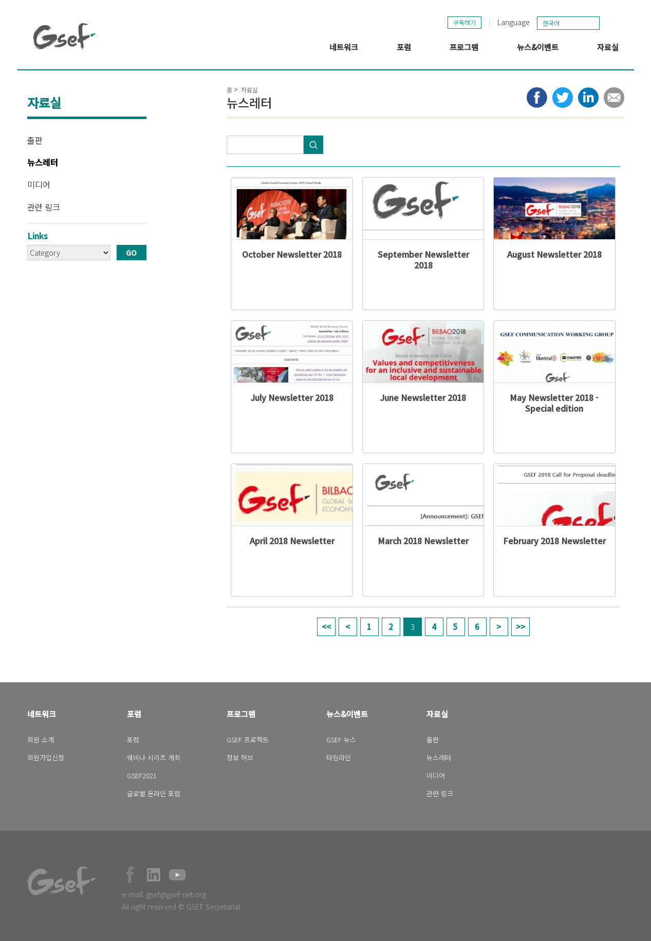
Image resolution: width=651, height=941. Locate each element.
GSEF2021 (142, 775)
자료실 (608, 47)
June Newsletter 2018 (423, 397)
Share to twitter (562, 97)
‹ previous (348, 627)
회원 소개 (40, 739)
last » (520, 627)
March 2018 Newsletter (423, 540)
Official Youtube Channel (177, 875)
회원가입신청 (45, 757)
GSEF (64, 36)
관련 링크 (43, 207)
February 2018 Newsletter (554, 540)
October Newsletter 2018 (292, 254)
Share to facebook (537, 97)
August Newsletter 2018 (554, 254)
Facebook (130, 875)
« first (326, 627)
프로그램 (464, 47)
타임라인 (338, 757)
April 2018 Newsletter (292, 540)
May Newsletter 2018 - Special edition (554, 402)
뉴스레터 (42, 162)
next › (499, 627)
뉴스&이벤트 (538, 47)
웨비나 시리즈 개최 (153, 757)
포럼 (404, 47)
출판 (35, 140)
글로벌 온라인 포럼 (153, 793)
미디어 (38, 184)
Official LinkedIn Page (153, 875)
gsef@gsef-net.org (176, 894)
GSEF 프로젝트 (248, 739)
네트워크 (343, 47)
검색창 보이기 (613, 22)
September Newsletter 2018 (423, 259)
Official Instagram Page (201, 875)
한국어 (551, 22)
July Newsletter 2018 (292, 397)
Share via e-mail (614, 97)
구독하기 (464, 22)
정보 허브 (240, 757)
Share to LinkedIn (588, 97)
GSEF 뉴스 (341, 739)
